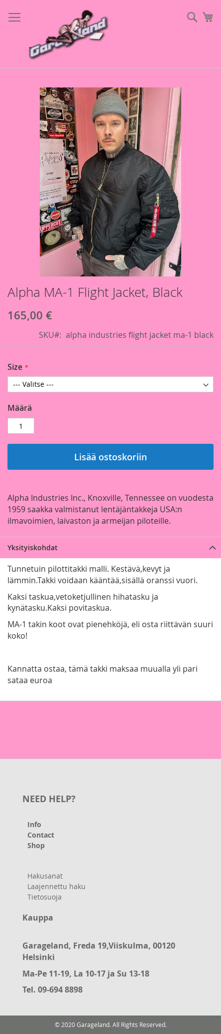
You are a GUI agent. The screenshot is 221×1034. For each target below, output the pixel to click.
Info (34, 824)
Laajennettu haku (56, 886)
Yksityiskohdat (32, 547)
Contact (40, 835)
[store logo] (69, 34)
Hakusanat (45, 876)
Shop (36, 845)
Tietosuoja (44, 897)
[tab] (110, 547)
